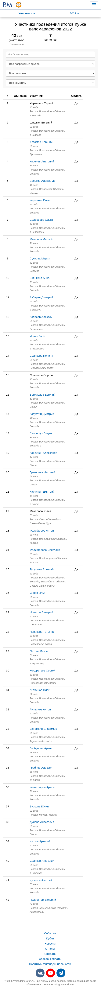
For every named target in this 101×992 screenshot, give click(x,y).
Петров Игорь (39, 651)
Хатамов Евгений (41, 142)
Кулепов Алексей (41, 880)
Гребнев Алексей (41, 767)
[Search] (50, 54)
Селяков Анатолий (42, 860)
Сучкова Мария (40, 258)
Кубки (50, 938)
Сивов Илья (37, 592)
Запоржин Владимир (43, 728)
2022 (74, 13)
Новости (50, 943)
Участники (27, 13)
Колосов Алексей (41, 316)
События (50, 933)
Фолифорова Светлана (45, 549)
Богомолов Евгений (43, 394)
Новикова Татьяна (42, 631)
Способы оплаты (50, 958)
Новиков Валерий (41, 612)
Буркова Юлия (39, 806)
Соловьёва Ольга (41, 219)
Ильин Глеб (37, 336)
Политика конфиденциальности (50, 964)
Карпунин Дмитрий (42, 491)
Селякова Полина (41, 355)
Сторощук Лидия (41, 433)
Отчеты (50, 948)
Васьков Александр (43, 180)
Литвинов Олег (39, 690)
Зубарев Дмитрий (41, 297)
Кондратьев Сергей (42, 670)
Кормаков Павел (41, 200)
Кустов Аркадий (40, 841)
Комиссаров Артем (42, 787)
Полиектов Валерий (43, 899)
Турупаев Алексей (42, 569)
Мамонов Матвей (41, 239)
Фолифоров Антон (42, 530)
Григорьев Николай (42, 472)
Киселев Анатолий (42, 161)
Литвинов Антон (40, 709)
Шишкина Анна (40, 277)
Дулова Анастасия (42, 822)
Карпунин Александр (43, 452)
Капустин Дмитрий (42, 413)
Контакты (50, 953)
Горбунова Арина (41, 748)
